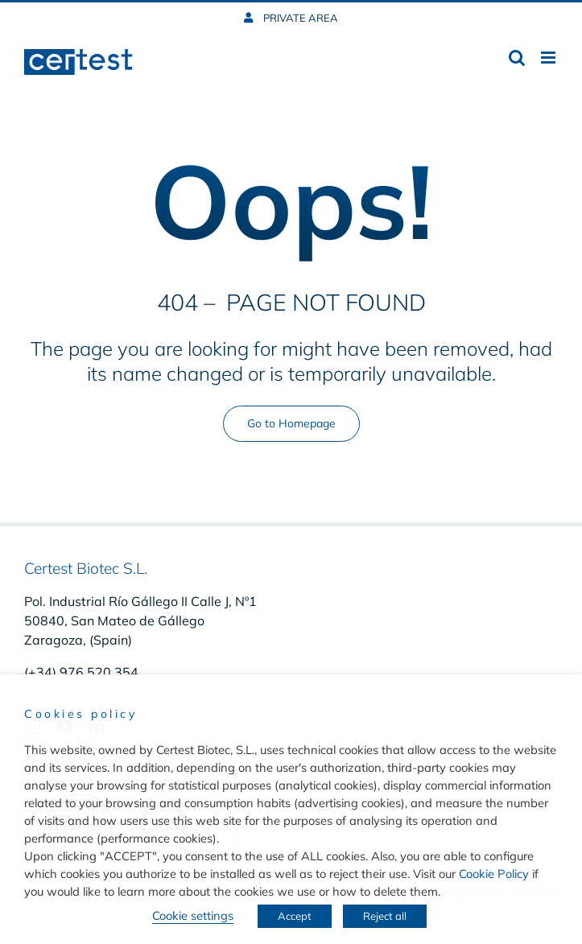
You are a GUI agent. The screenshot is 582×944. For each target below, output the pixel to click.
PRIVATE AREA (299, 17)
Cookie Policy (494, 873)
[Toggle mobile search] (517, 57)
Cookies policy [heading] (80, 714)
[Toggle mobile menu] (549, 57)
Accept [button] (295, 915)
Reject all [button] (385, 915)
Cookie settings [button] (192, 915)
